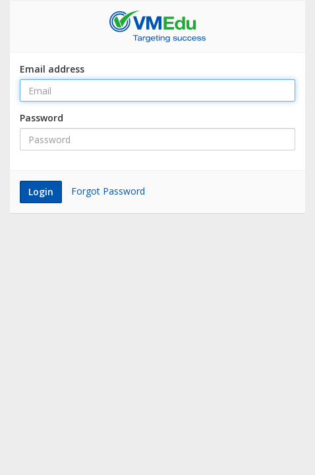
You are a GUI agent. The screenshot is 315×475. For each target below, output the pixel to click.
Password (41, 117)
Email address (52, 69)
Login (40, 191)
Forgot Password (108, 191)
